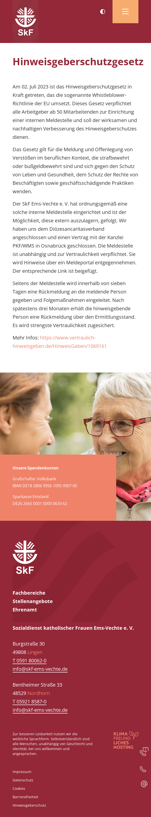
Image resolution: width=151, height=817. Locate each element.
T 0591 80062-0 (29, 660)
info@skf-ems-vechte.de (40, 669)
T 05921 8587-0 (29, 701)
